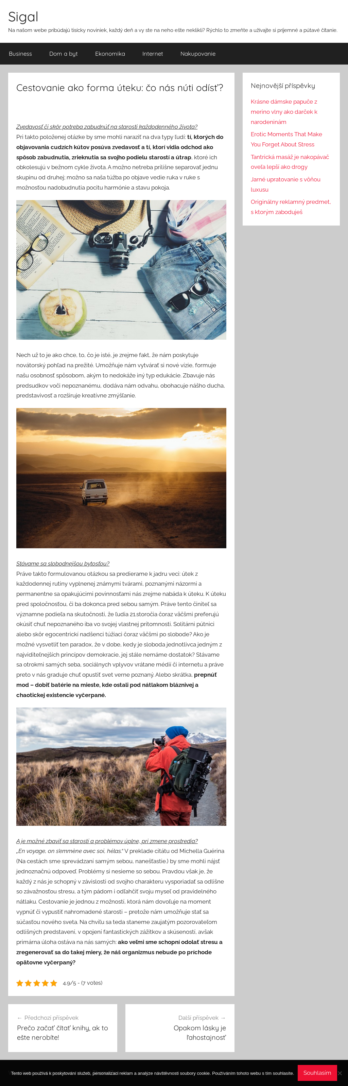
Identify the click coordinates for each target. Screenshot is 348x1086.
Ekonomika (110, 53)
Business (20, 53)
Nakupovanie (197, 53)
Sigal (23, 16)
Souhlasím (317, 1072)
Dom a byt (63, 53)
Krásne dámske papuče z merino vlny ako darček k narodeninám (284, 111)
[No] (339, 1073)
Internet (152, 53)
